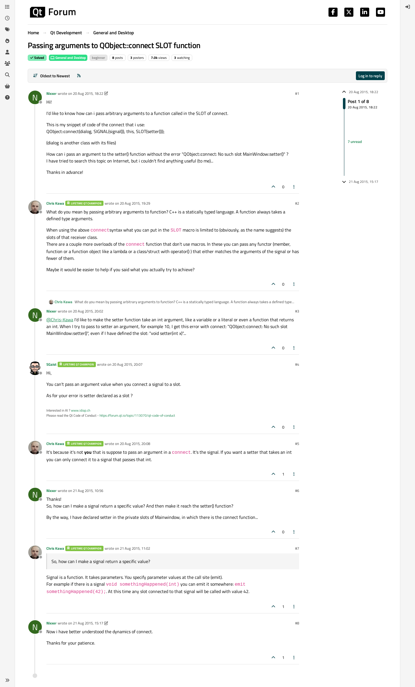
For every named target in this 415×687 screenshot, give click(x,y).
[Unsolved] (7, 97)
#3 (297, 311)
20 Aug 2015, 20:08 (135, 443)
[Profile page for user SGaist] (35, 368)
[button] (7, 680)
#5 (297, 443)
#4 (297, 364)
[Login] (408, 6)
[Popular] (7, 40)
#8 (297, 623)
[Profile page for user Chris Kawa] (35, 207)
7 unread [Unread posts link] (355, 141)
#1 (297, 93)
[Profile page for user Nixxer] (35, 97)
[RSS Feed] (79, 75)
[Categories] (7, 6)
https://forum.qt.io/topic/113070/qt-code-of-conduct (137, 415)
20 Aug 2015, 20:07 (127, 364)
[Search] (7, 74)
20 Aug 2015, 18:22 (88, 93)
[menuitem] (408, 6)
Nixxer (51, 93)
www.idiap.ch (80, 410)
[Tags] (7, 29)
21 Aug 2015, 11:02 (135, 548)
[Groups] (7, 63)
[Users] (7, 52)
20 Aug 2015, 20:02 (88, 311)
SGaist (51, 364)
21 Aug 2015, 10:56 (88, 490)
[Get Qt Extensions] (7, 86)
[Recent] (7, 18)
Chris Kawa (55, 203)
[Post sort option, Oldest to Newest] (51, 75)
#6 (297, 490)
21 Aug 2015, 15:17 (88, 623)
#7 (297, 548)
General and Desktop (68, 57)
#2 (297, 203)
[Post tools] (294, 186)
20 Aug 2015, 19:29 (135, 203)
